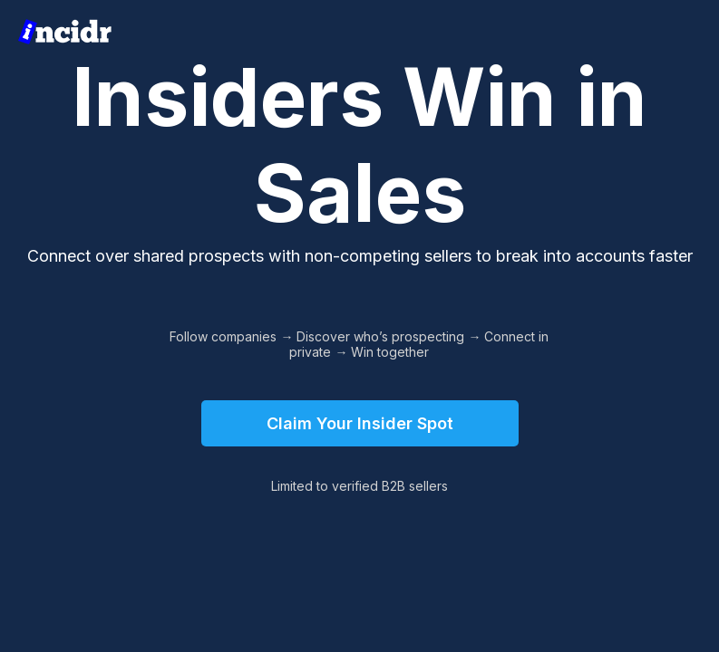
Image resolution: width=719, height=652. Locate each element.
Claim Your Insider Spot (360, 423)
